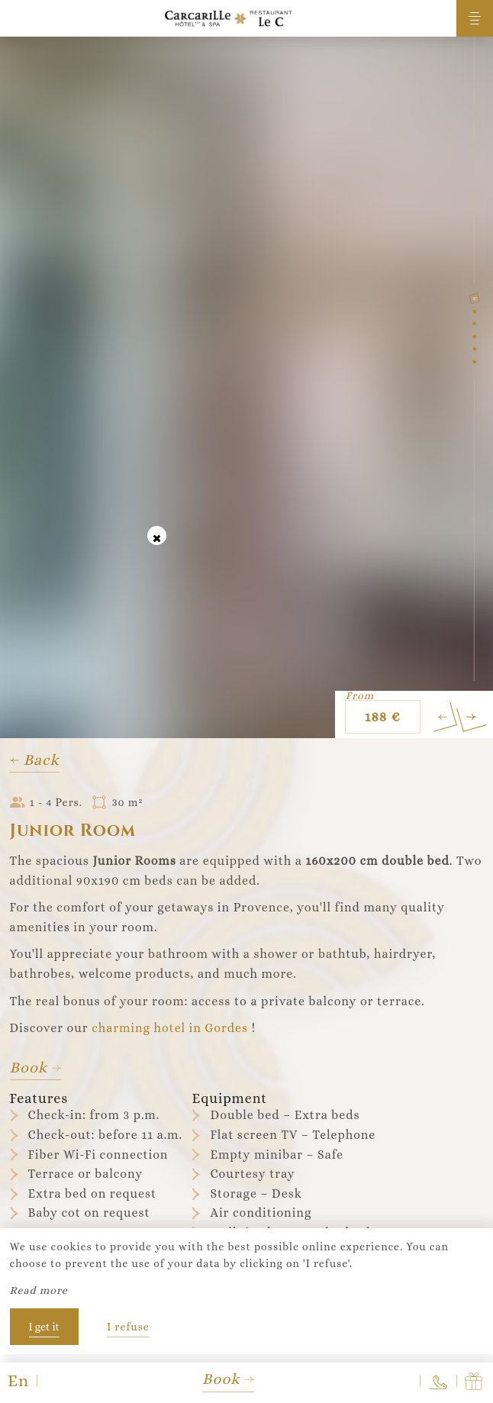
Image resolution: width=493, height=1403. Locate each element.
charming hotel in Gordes (170, 1028)
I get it (44, 1327)
